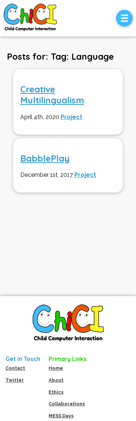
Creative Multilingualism (52, 95)
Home (56, 368)
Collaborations (67, 403)
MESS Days (61, 415)
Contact (15, 368)
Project (71, 117)
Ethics (56, 392)
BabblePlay (45, 158)
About (56, 380)
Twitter (14, 380)
